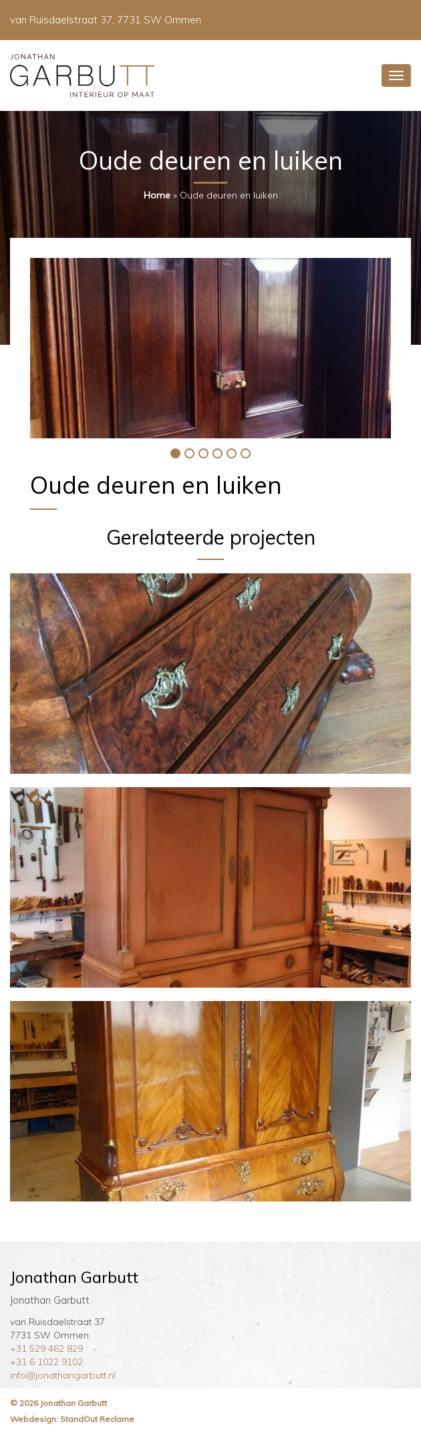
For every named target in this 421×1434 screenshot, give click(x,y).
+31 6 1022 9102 (46, 1362)
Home (157, 195)
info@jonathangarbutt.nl (63, 1375)
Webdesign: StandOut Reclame (72, 1419)
